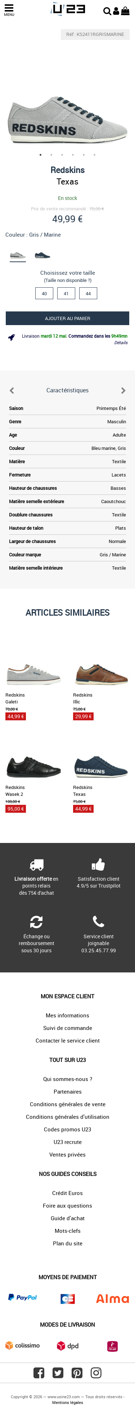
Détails (120, 342)
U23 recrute (68, 1141)
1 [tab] (40, 155)
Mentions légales (67, 1402)
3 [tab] (62, 155)
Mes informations (67, 1015)
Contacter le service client (68, 1040)
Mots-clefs (68, 1230)
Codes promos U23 (67, 1129)
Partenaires (68, 1091)
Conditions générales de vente (67, 1104)
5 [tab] (83, 155)
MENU (9, 10)
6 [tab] (94, 155)
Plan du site (67, 1243)
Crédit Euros (67, 1192)
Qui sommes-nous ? (67, 1078)
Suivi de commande (67, 1027)
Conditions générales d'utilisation (67, 1116)
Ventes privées (67, 1154)
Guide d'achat (68, 1218)
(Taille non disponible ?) (67, 280)
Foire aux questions (67, 1205)
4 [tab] (73, 155)
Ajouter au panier (67, 318)
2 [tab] (51, 155)
